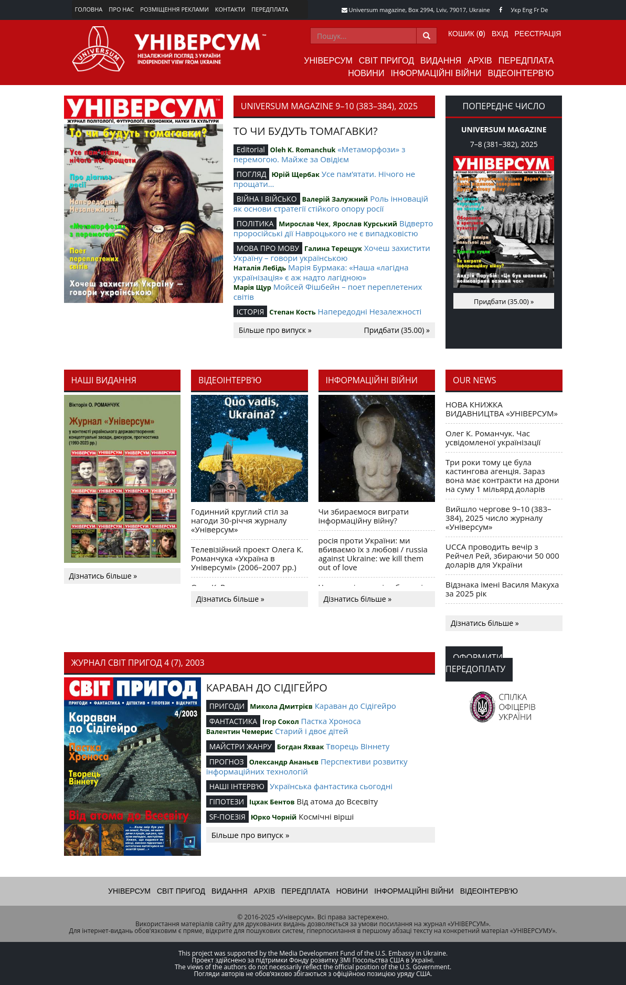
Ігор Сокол (280, 721)
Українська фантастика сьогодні (331, 786)
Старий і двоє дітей (311, 731)
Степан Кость (292, 312)
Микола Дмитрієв (281, 706)
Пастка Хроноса (331, 721)
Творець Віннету (357, 746)
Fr (536, 10)
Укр (516, 10)
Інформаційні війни (435, 73)
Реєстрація (537, 33)
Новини (366, 73)
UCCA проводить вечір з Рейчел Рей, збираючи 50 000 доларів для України (502, 555)
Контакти (230, 9)
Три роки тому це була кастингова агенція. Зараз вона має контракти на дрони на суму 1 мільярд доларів (502, 475)
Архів (480, 60)
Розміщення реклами (174, 9)
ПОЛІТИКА (255, 223)
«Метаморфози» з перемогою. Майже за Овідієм (320, 154)
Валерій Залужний (335, 199)
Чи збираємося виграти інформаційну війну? (364, 516)
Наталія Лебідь (260, 268)
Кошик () (466, 33)
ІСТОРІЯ (250, 312)
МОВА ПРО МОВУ (268, 248)
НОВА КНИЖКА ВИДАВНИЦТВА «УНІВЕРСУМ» (501, 408)
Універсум (328, 60)
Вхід (500, 33)
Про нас (121, 9)
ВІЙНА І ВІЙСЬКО (267, 199)
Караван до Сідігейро (355, 705)
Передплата (269, 9)
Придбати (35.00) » (397, 330)
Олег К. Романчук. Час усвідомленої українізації (492, 437)
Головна (89, 9)
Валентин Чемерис (239, 731)
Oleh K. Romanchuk (303, 149)
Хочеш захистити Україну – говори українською (332, 253)
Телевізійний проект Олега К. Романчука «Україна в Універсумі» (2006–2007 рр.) (247, 558)
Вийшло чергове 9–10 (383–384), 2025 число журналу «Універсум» (498, 518)
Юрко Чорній (274, 817)
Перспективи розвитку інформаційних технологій (307, 766)
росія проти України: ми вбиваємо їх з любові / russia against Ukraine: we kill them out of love (373, 553)
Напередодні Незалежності (370, 311)
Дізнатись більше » (103, 576)
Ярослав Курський (365, 223)
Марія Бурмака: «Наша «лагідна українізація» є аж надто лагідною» (321, 272)
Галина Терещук (333, 248)
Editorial (251, 149)
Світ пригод (386, 60)
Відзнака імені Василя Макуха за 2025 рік (502, 589)
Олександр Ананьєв (284, 762)
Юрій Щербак (295, 174)
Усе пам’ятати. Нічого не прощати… (324, 179)
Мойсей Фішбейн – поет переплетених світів (328, 291)
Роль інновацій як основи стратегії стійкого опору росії (331, 203)
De (544, 10)
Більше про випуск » (275, 330)
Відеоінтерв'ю (520, 73)
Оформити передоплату (475, 663)
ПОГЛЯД (252, 174)
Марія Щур (252, 287)
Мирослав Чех (303, 223)
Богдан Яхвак (300, 746)
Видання (440, 60)
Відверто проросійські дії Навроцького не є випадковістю (333, 228)
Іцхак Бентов (271, 801)
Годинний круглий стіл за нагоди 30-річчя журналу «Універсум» (240, 520)
